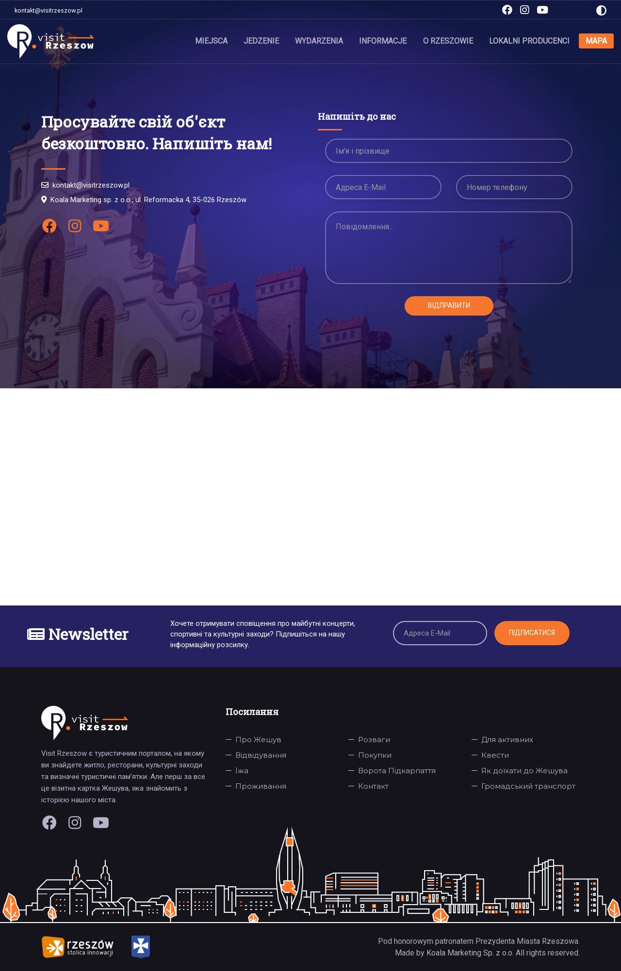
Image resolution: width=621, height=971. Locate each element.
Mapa (596, 41)
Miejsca (212, 41)
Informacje (383, 41)
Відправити (449, 305)
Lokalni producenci (529, 41)
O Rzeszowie (448, 41)
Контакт (373, 786)
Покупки (375, 755)
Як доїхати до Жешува (524, 770)
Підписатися (532, 633)
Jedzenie (261, 41)
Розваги (374, 739)
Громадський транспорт (528, 786)
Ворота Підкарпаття (397, 770)
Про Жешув (258, 739)
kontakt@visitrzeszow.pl (48, 10)
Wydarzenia (319, 41)
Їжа (241, 770)
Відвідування (260, 755)
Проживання (260, 786)
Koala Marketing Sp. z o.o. (471, 952)
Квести (495, 755)
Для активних (507, 739)
